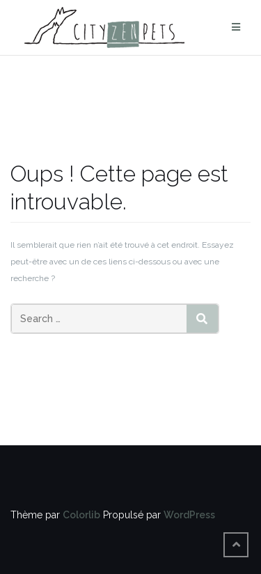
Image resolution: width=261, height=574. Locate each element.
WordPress (189, 514)
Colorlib (81, 514)
